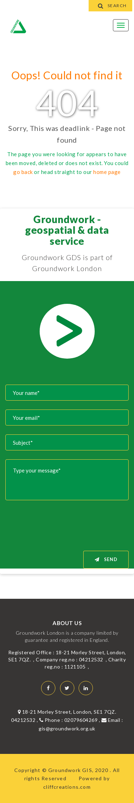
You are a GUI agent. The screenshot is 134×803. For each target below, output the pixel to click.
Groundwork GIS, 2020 (79, 770)
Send (106, 559)
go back (23, 172)
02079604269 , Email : (93, 720)
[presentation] (74, 523)
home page (107, 172)
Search (110, 5)
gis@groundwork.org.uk (67, 728)
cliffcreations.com (67, 787)
